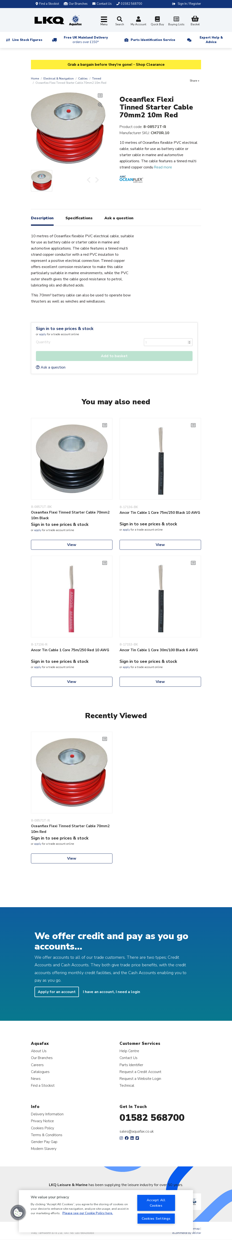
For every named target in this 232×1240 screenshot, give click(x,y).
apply (42, 334)
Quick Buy (157, 21)
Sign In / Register (189, 4)
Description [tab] (42, 218)
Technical (127, 1085)
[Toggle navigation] (104, 21)
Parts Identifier (131, 1064)
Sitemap (194, 1229)
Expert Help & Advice (211, 39)
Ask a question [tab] (118, 218)
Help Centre (129, 1050)
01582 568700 (152, 1117)
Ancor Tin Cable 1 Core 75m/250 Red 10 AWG (70, 650)
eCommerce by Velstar (186, 1233)
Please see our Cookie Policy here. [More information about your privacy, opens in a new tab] (87, 1213)
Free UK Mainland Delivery (86, 39)
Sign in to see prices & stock (64, 328)
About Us (39, 1050)
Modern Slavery (43, 1148)
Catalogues (40, 1071)
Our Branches (76, 4)
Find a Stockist (47, 4)
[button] (18, 1212)
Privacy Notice (42, 1120)
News (36, 1078)
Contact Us (128, 1057)
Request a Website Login (140, 1078)
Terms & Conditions (46, 1134)
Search (119, 21)
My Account (138, 21)
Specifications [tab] (79, 218)
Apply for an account (57, 991)
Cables (83, 78)
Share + (194, 81)
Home (35, 78)
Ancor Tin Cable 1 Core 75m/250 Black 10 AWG (160, 512)
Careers (37, 1064)
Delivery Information (47, 1114)
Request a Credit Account (140, 1071)
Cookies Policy (42, 1128)
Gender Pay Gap (44, 1141)
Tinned (96, 78)
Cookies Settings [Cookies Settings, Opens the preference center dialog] (156, 1218)
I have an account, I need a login (111, 991)
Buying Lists (176, 21)
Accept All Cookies (156, 1203)
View (71, 544)
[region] (106, 1211)
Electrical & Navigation (58, 78)
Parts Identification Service (153, 40)
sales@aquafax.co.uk (137, 1131)
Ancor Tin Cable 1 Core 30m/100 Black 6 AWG (159, 650)
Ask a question (50, 367)
